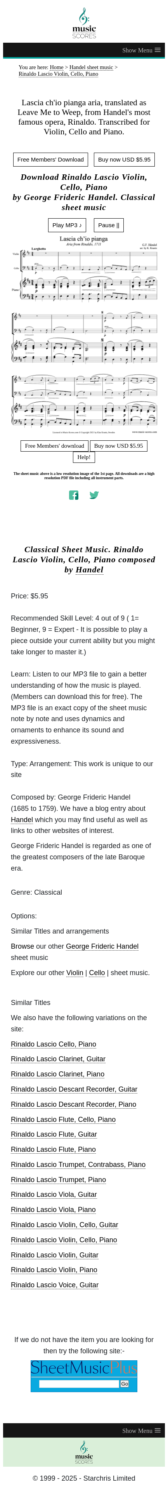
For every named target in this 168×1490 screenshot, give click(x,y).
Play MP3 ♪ (67, 225)
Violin (74, 973)
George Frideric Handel (102, 946)
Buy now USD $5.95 (124, 159)
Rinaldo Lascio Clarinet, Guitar (58, 1059)
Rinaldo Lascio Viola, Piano (53, 1210)
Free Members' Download (50, 159)
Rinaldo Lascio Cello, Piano (53, 1044)
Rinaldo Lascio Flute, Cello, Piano (63, 1119)
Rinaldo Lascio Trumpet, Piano (58, 1180)
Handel (90, 569)
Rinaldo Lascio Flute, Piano (53, 1149)
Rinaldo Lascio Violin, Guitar (55, 1255)
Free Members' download (54, 446)
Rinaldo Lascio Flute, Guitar (54, 1134)
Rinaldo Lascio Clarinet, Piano (57, 1074)
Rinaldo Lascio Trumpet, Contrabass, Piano (78, 1164)
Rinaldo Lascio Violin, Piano (54, 1270)
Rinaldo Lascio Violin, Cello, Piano (64, 1240)
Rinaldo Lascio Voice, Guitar (55, 1285)
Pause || (109, 225)
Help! (83, 457)
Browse (22, 946)
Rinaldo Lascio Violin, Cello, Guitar (64, 1225)
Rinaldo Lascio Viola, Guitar (54, 1194)
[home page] (84, 22)
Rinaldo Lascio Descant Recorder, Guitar (74, 1089)
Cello (97, 973)
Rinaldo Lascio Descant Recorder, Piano (73, 1104)
